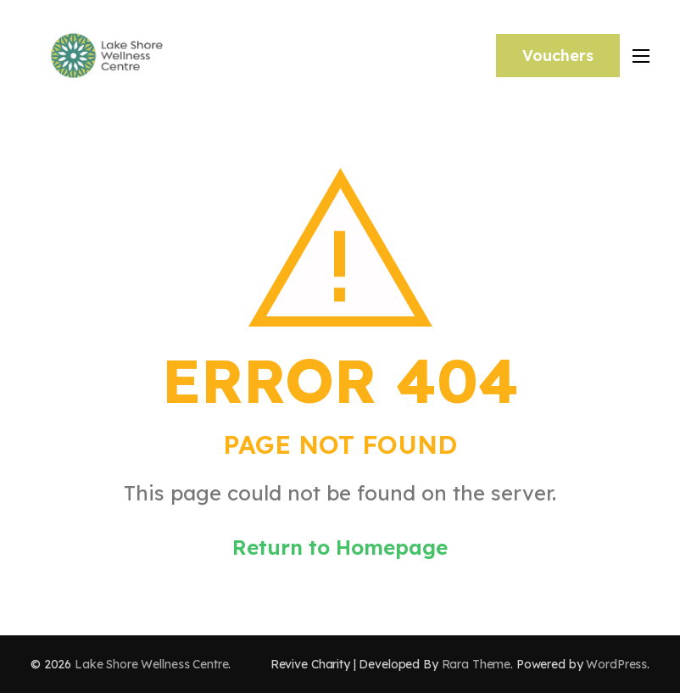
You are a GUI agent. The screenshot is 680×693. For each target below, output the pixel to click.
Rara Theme (476, 664)
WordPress (616, 664)
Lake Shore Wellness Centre (151, 664)
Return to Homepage (340, 547)
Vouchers (558, 55)
